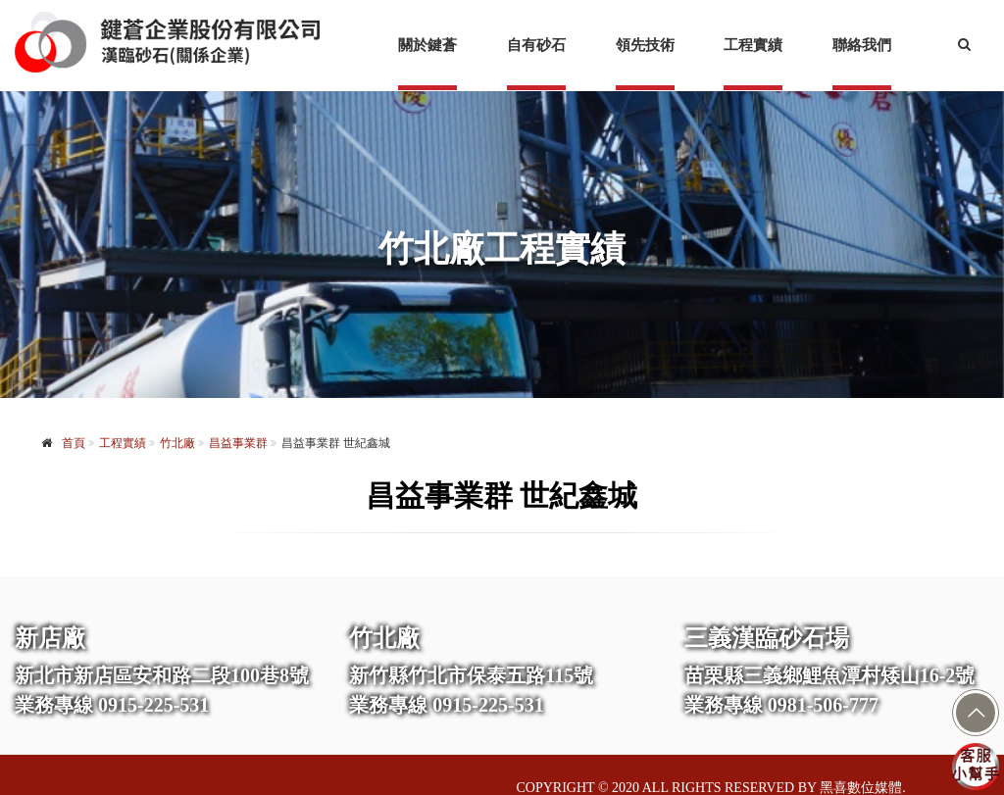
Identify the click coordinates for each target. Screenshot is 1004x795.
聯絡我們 (861, 45)
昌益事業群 (238, 443)
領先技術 (645, 45)
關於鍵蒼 (427, 45)
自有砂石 (536, 45)
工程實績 (753, 45)
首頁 (73, 443)
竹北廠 (177, 443)
